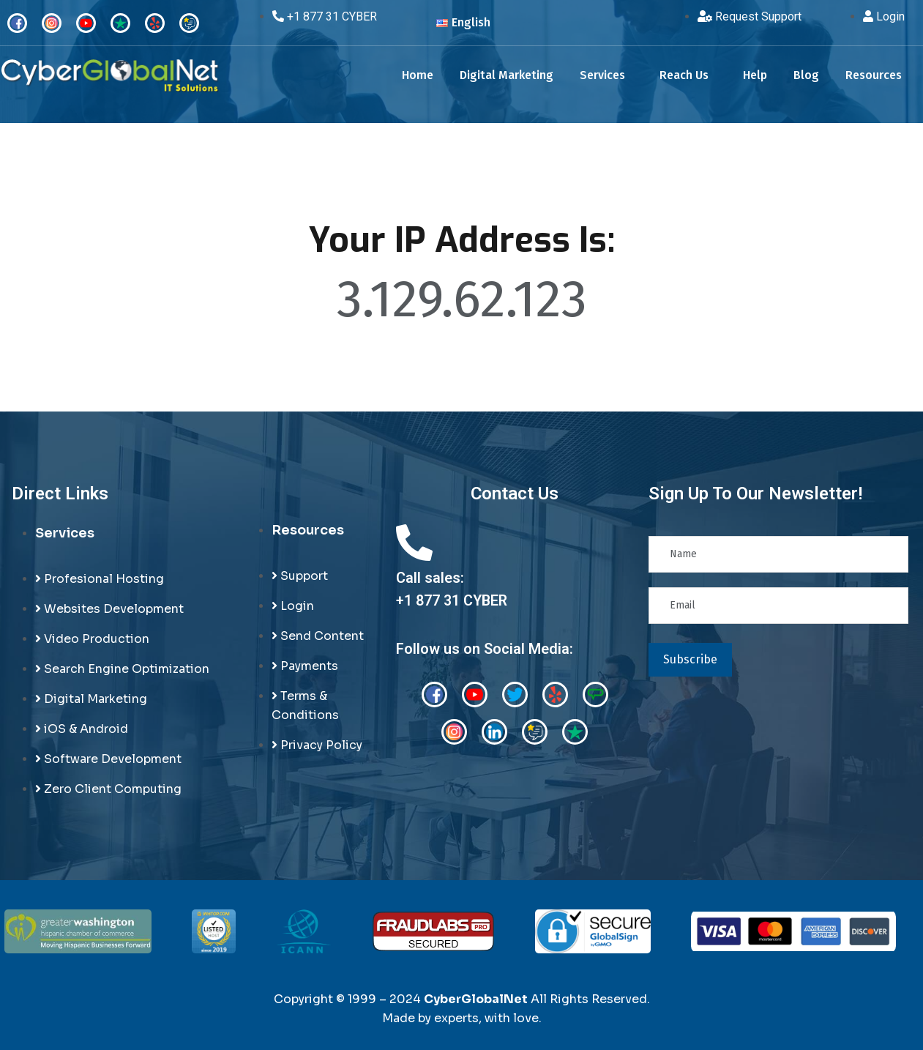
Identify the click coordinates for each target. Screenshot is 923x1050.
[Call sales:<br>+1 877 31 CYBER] (414, 542)
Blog (806, 75)
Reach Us (684, 75)
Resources (873, 75)
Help (755, 75)
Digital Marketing (506, 75)
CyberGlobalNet (476, 999)
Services (602, 75)
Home (417, 75)
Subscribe (690, 659)
